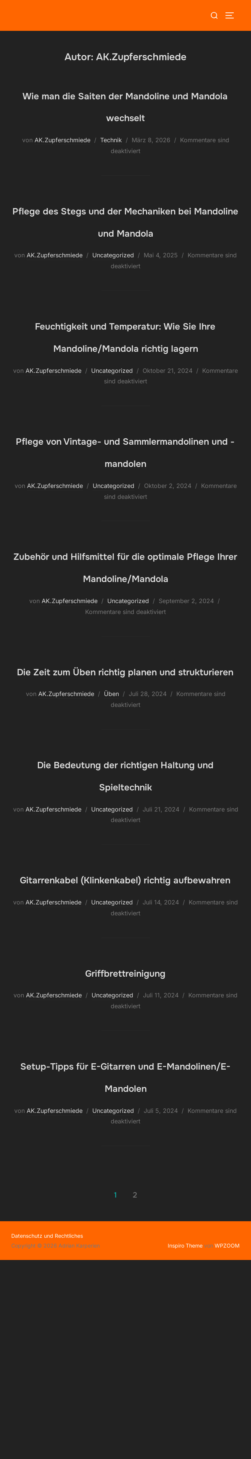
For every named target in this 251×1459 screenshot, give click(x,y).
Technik (111, 162)
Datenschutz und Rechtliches (47, 1435)
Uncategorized (113, 299)
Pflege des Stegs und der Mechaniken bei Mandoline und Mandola (125, 253)
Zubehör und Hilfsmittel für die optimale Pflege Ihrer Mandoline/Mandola (125, 687)
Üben (111, 849)
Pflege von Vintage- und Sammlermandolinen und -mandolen (125, 550)
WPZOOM (227, 1444)
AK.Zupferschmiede (62, 162)
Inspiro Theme (185, 1444)
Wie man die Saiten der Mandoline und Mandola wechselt (125, 116)
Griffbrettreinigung (125, 1148)
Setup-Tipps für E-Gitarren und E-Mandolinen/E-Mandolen (125, 1263)
